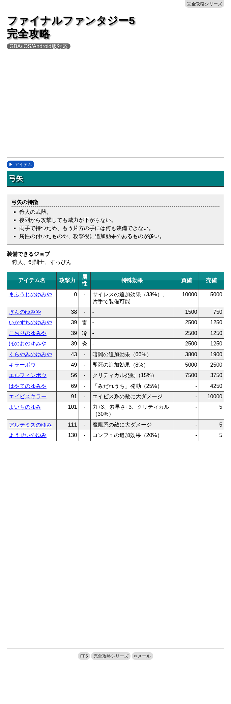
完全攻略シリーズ (204, 3)
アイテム (23, 164)
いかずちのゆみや (30, 322)
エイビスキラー (28, 396)
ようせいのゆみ (28, 435)
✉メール (142, 656)
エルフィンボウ (28, 375)
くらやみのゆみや (30, 354)
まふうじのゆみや (30, 294)
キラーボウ (22, 365)
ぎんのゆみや (25, 312)
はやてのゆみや (28, 386)
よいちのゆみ (25, 407)
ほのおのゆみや (28, 343)
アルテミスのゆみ (30, 425)
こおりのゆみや (28, 333)
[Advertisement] (119, 108)
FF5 (84, 656)
